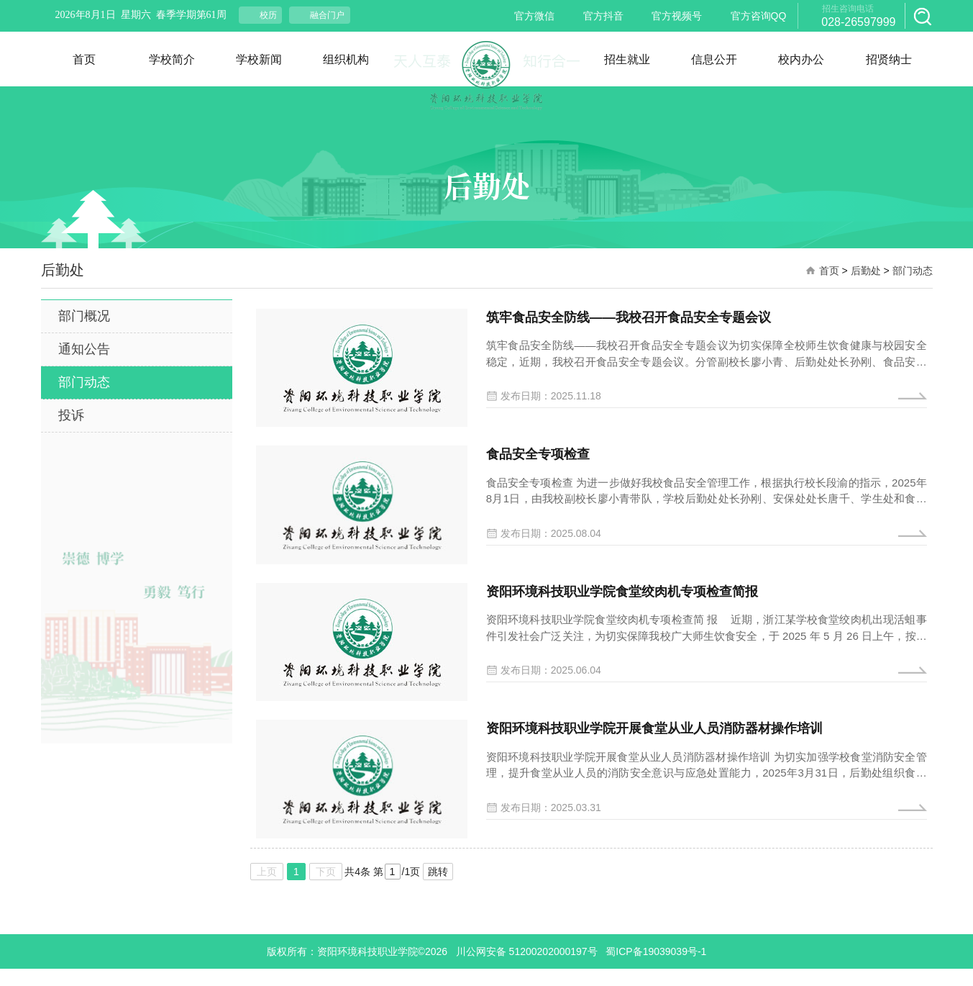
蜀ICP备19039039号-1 (656, 968)
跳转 (438, 889)
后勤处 (866, 270)
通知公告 (84, 349)
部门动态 (912, 270)
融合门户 (327, 15)
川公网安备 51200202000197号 (527, 968)
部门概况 (84, 316)
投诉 (71, 415)
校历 (268, 15)
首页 (829, 270)
